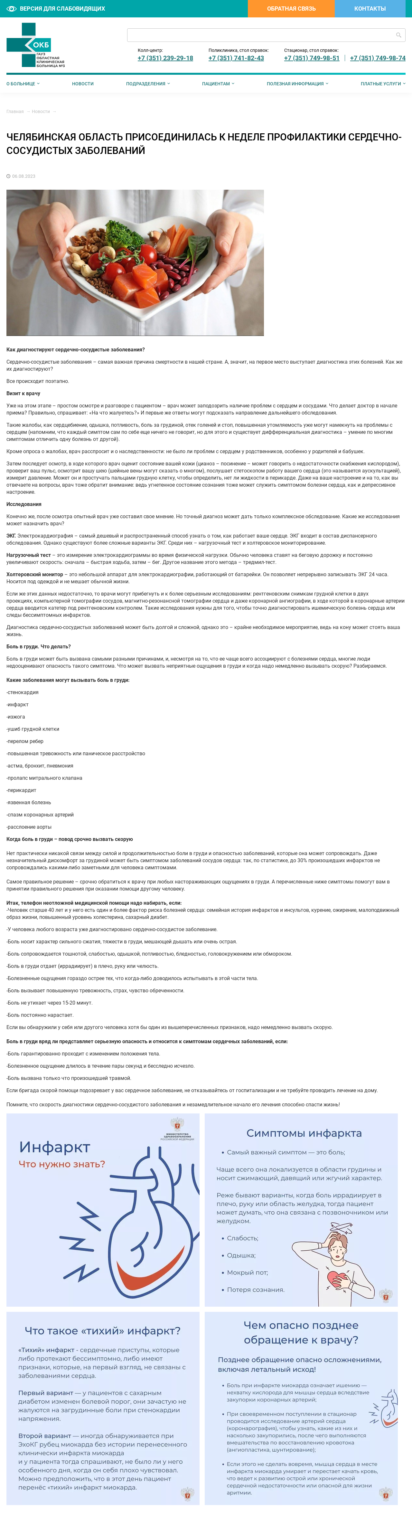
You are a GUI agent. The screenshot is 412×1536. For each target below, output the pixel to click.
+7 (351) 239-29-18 (165, 58)
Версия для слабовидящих (55, 8)
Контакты (370, 8)
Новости (83, 83)
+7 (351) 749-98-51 (312, 58)
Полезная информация (295, 83)
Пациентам (216, 83)
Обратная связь (291, 8)
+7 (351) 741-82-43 (236, 58)
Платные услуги (381, 83)
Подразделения (145, 83)
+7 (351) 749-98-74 (378, 58)
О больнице (20, 83)
